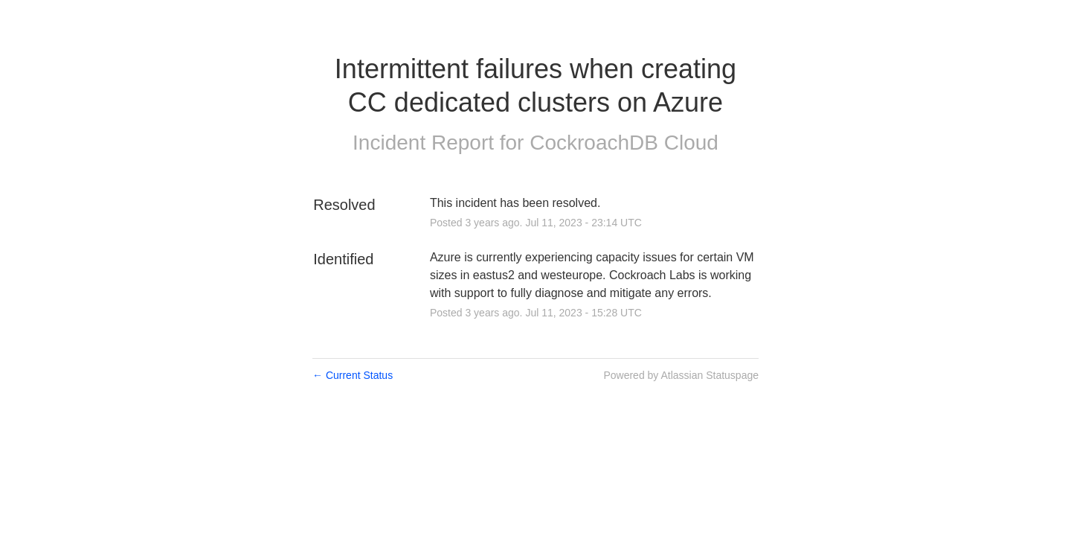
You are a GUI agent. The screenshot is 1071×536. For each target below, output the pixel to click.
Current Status (352, 375)
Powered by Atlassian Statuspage (681, 375)
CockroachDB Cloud (624, 142)
